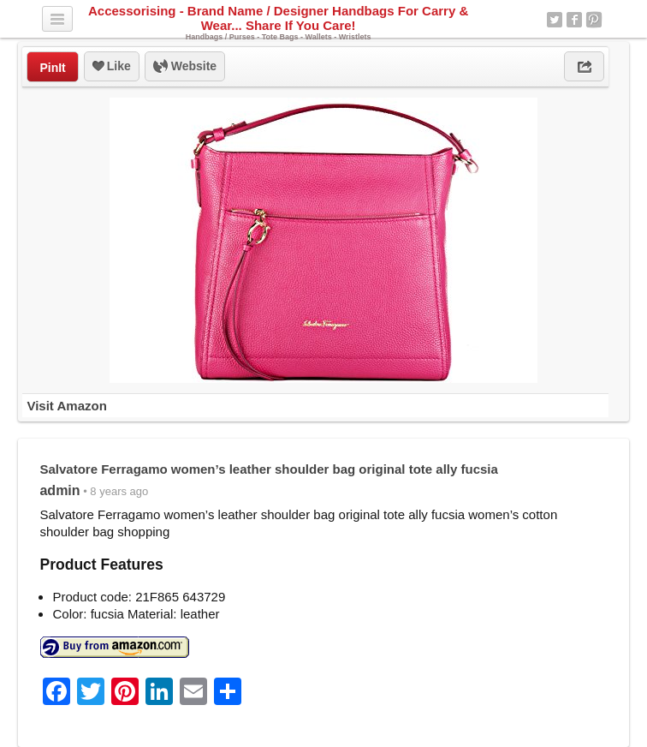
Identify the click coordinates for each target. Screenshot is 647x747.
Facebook (574, 19)
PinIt (52, 68)
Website (185, 67)
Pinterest (593, 19)
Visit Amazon (66, 405)
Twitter (554, 19)
